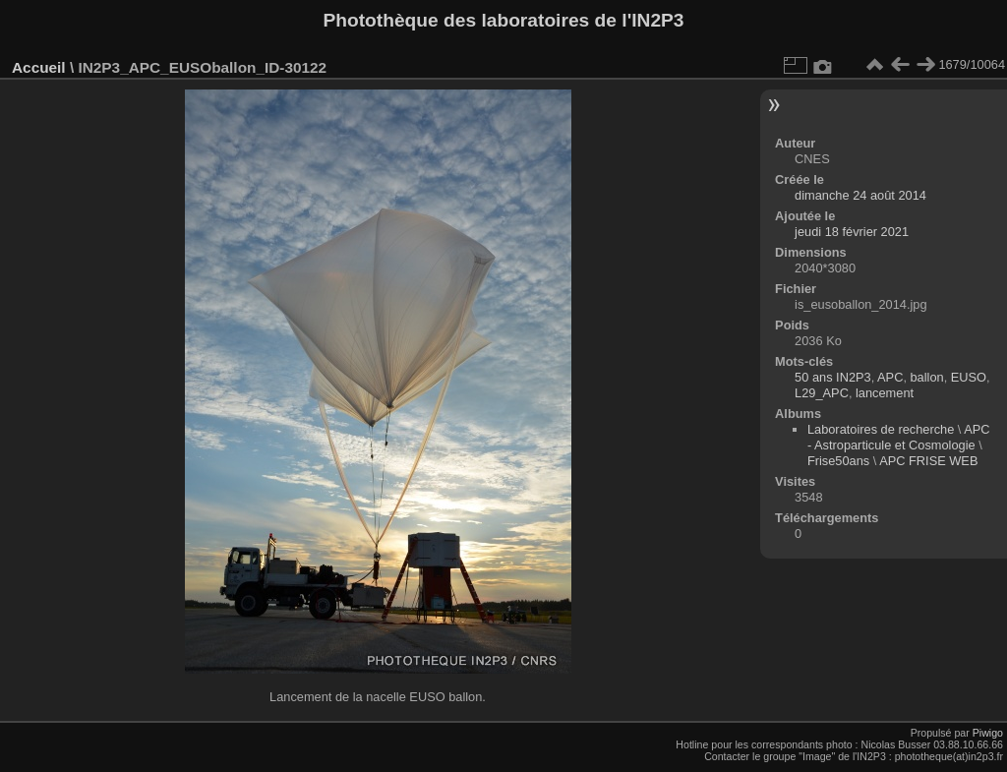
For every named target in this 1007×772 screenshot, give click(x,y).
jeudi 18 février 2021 (852, 231)
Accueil (39, 67)
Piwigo (988, 733)
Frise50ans (838, 460)
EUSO (968, 377)
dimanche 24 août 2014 (860, 195)
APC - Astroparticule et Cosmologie (898, 437)
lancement (885, 393)
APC (890, 377)
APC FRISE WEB (928, 460)
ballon (927, 377)
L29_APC (822, 393)
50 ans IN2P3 (833, 377)
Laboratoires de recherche (880, 429)
